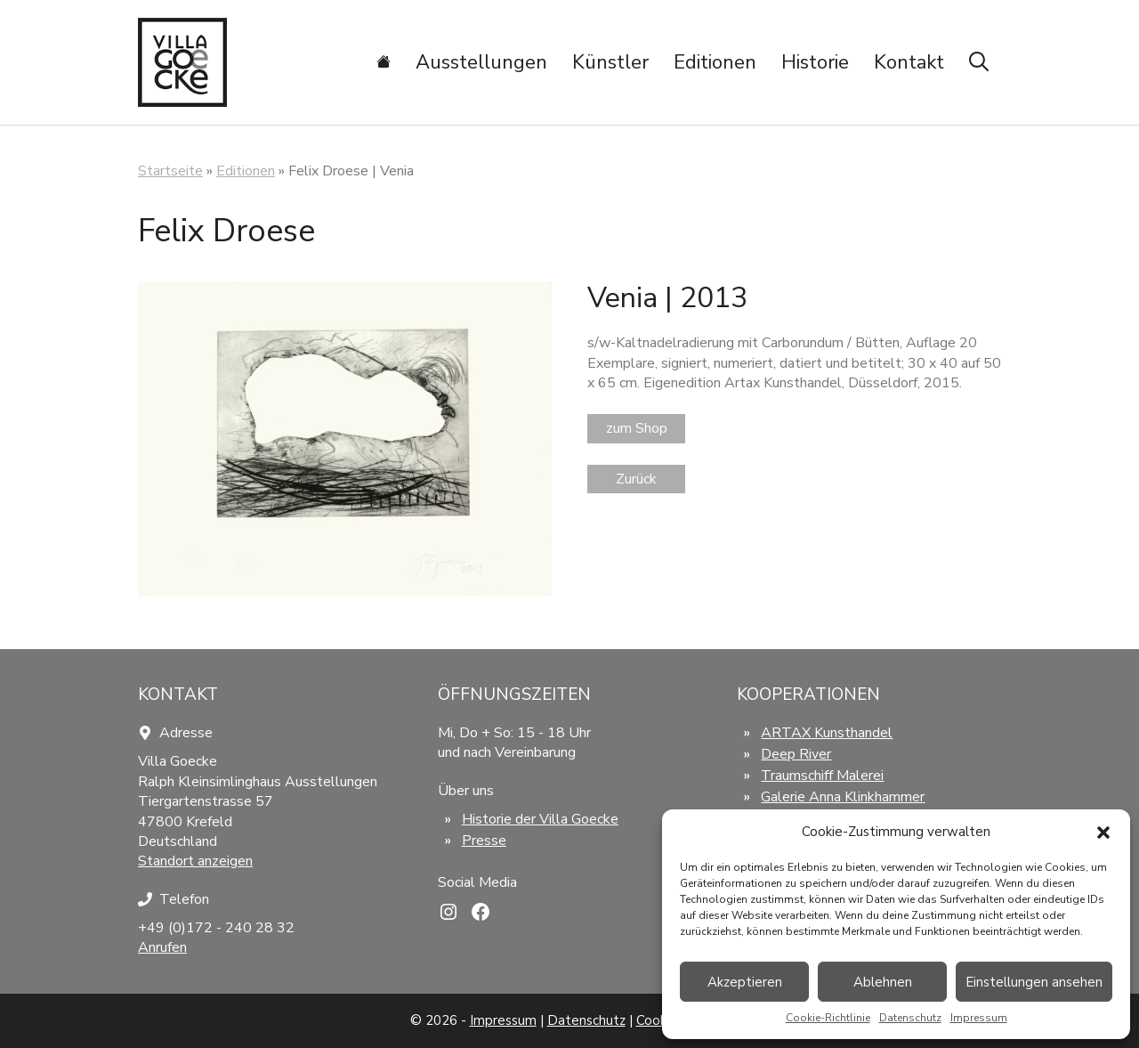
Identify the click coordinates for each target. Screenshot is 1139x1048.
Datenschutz (910, 1018)
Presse (484, 840)
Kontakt (909, 62)
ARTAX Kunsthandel (827, 733)
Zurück (636, 479)
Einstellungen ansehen (1034, 982)
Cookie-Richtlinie (828, 1018)
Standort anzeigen (195, 861)
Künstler (610, 62)
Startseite (170, 171)
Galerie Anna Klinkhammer (843, 797)
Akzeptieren (744, 982)
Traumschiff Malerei (822, 775)
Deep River (796, 754)
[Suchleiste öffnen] (979, 62)
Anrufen (162, 947)
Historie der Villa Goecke (540, 819)
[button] (1103, 832)
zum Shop (636, 428)
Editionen (715, 62)
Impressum (978, 1018)
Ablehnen (882, 982)
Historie (815, 62)
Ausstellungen (481, 62)
